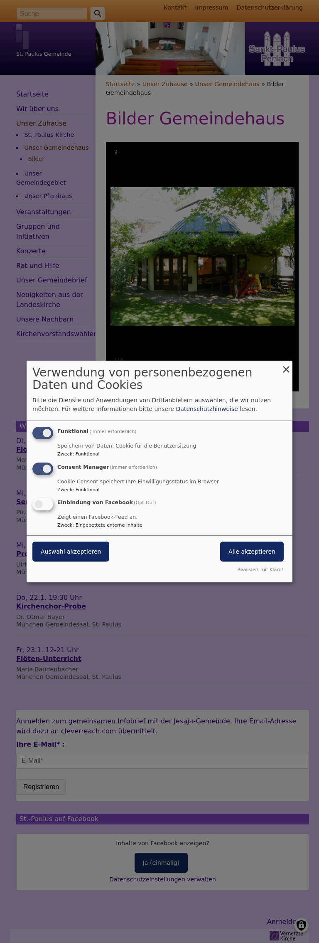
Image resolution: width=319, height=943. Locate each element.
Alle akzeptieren (251, 552)
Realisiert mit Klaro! (260, 569)
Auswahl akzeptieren (71, 552)
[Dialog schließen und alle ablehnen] (286, 366)
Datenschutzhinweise (207, 409)
